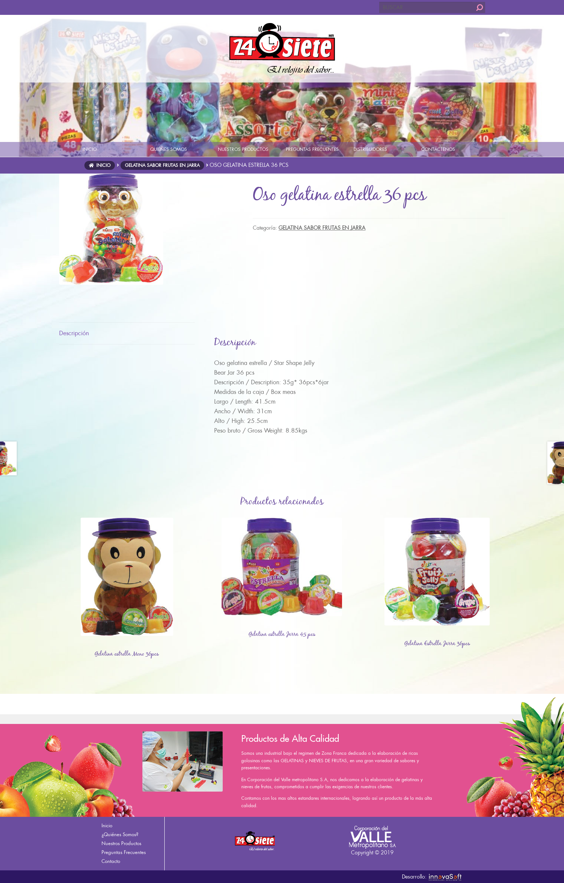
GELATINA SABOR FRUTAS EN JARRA (162, 165)
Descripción (74, 333)
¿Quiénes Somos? (119, 834)
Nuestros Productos (121, 843)
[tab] (127, 334)
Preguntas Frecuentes (123, 852)
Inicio (103, 165)
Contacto (110, 861)
